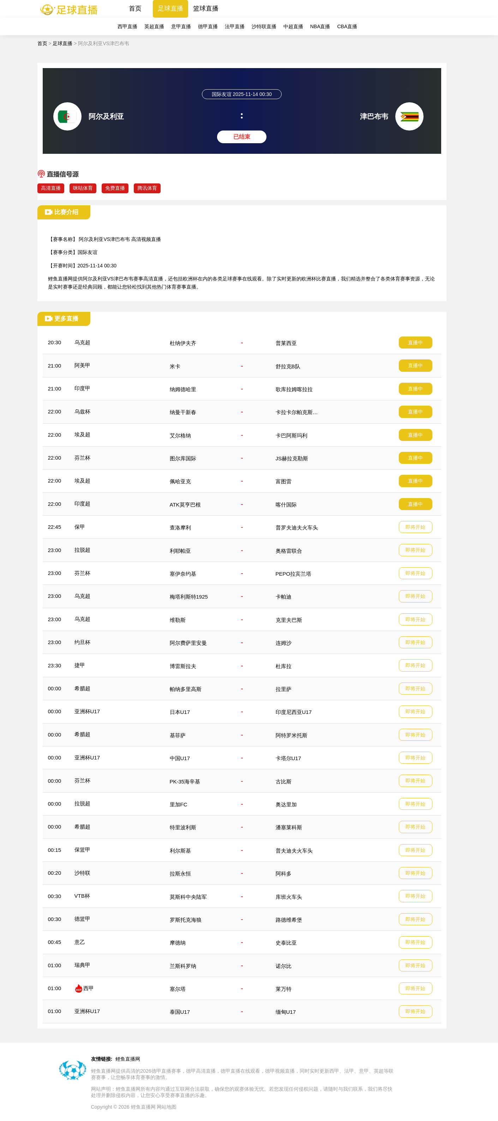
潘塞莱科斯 (289, 827)
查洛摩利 (180, 528)
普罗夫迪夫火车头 (297, 528)
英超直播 (154, 26)
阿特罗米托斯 (291, 735)
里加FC (178, 804)
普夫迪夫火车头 (294, 851)
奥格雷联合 (289, 551)
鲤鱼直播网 (127, 1059)
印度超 (82, 504)
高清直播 (51, 188)
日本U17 (180, 712)
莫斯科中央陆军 (188, 897)
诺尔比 (284, 966)
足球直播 (170, 8)
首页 (135, 8)
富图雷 (284, 481)
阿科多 (284, 874)
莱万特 (284, 989)
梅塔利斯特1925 (189, 597)
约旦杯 (82, 642)
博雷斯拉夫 (183, 666)
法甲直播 (235, 26)
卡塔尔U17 (288, 758)
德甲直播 (208, 26)
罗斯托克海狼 (186, 920)
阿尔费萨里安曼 (188, 643)
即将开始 (415, 527)
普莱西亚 (286, 343)
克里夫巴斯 (289, 620)
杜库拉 (284, 666)
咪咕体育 (83, 188)
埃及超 (82, 434)
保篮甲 (82, 850)
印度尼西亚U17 (294, 712)
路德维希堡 (289, 920)
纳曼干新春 (183, 412)
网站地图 (166, 1107)
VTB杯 (82, 896)
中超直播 (293, 26)
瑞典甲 (82, 965)
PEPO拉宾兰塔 (294, 574)
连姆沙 (284, 643)
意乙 (79, 942)
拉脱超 (82, 550)
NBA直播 (320, 26)
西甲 (88, 988)
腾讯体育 (147, 188)
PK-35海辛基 (185, 781)
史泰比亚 (286, 943)
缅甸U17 (286, 1012)
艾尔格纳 (180, 435)
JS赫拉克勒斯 (292, 458)
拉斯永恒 (180, 874)
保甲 (79, 527)
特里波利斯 (183, 827)
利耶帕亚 (180, 551)
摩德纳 (178, 943)
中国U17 (180, 758)
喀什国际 (286, 505)
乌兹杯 (82, 411)
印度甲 (82, 388)
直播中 (415, 342)
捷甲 (79, 665)
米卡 (175, 366)
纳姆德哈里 (183, 389)
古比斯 (284, 781)
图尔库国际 (183, 458)
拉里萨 (284, 689)
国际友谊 (87, 252)
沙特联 (82, 873)
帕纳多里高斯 (186, 689)
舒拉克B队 (288, 366)
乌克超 (82, 342)
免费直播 (115, 188)
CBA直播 (347, 26)
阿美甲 (82, 365)
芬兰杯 (82, 458)
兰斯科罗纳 (183, 966)
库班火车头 (289, 897)
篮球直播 (205, 8)
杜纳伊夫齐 (183, 343)
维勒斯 (178, 620)
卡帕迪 (284, 597)
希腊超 (82, 688)
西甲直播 (127, 26)
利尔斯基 (180, 851)
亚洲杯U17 (87, 711)
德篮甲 (82, 919)
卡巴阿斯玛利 (291, 435)
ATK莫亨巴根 (185, 505)
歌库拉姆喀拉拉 (294, 389)
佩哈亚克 (180, 481)
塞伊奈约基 (183, 574)
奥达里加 (286, 804)
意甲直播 (181, 26)
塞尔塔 (178, 989)
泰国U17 (180, 1012)
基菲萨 (178, 735)
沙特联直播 (264, 26)
